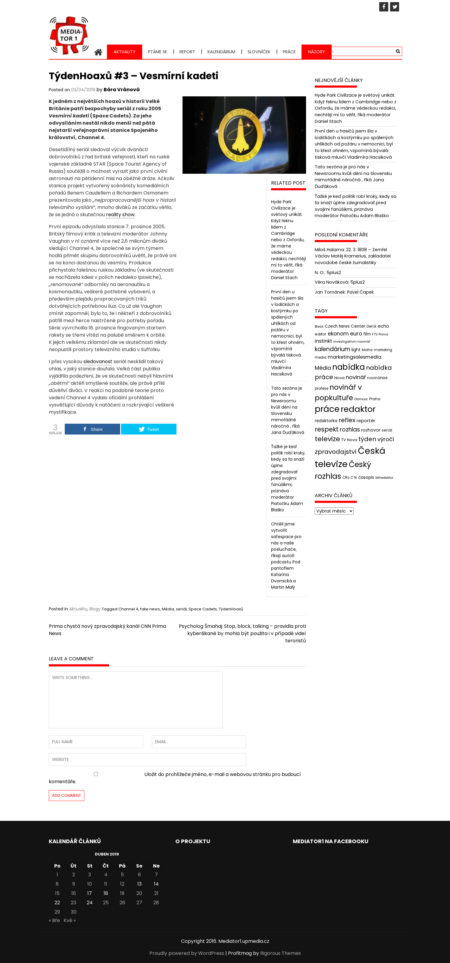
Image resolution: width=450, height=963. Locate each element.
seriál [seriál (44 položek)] (387, 430)
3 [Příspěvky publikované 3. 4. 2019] (89, 874)
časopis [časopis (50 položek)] (366, 477)
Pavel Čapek (360, 292)
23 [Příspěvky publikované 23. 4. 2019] (73, 902)
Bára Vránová (122, 89)
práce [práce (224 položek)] (327, 409)
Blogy (95, 609)
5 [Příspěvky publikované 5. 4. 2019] (122, 874)
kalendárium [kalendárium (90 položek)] (332, 349)
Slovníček (259, 52)
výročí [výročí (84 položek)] (385, 439)
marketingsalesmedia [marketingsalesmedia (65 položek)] (354, 357)
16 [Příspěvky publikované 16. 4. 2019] (73, 893)
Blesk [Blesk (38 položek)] (319, 326)
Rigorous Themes (280, 953)
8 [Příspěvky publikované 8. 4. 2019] (57, 883)
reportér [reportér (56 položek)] (366, 420)
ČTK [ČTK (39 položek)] (354, 477)
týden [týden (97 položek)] (367, 439)
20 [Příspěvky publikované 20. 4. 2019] (139, 893)
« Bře (54, 920)
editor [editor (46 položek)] (321, 334)
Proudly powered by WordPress (186, 953)
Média (168, 609)
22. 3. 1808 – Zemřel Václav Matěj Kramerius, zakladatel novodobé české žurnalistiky (353, 256)
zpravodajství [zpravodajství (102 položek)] (336, 451)
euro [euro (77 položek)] (356, 333)
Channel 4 (128, 609)
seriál (181, 609)
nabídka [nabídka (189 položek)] (348, 366)
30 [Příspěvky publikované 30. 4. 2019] (74, 911)
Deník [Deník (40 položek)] (372, 326)
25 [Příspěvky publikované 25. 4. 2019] (106, 902)
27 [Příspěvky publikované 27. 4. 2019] (139, 902)
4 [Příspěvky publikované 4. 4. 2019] (106, 874)
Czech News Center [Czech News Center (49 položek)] (345, 326)
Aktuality (125, 52)
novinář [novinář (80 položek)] (356, 377)
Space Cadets (203, 609)
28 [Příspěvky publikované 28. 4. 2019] (156, 902)
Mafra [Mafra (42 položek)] (367, 349)
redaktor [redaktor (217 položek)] (358, 409)
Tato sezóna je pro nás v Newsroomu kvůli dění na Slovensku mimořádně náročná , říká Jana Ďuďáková (287, 410)
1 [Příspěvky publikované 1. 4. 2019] (57, 874)
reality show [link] (120, 214)
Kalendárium (221, 52)
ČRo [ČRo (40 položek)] (345, 477)
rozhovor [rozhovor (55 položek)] (370, 430)
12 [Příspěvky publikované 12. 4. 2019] (122, 883)
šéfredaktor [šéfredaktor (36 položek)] (384, 477)
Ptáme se (157, 52)
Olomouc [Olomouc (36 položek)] (361, 399)
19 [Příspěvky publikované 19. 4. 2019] (122, 893)
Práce (289, 52)
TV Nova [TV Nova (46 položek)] (349, 440)
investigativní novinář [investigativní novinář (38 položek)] (351, 341)
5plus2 (334, 272)
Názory (316, 52)
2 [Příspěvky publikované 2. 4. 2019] (73, 874)
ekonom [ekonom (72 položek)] (338, 333)
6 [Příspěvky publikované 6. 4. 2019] (139, 874)
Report (187, 52)
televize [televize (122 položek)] (327, 439)
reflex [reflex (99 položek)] (347, 420)
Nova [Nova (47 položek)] (339, 378)
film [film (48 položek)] (367, 334)
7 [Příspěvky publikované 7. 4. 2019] (156, 874)
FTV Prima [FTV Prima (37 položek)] (380, 334)
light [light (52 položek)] (356, 350)
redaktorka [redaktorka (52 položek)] (326, 421)
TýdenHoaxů (231, 609)
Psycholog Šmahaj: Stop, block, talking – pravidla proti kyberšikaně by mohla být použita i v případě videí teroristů (242, 633)
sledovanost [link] (97, 361)
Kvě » (70, 920)
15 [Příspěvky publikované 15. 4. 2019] (57, 893)
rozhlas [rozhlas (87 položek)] (350, 429)
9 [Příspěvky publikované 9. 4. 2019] (73, 883)
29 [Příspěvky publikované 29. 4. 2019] (57, 911)
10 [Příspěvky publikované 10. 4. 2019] (89, 883)
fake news (150, 609)
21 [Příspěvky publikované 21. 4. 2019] (156, 893)
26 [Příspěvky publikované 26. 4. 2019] (122, 902)
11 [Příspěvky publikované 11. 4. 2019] (105, 883)
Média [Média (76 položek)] (323, 368)
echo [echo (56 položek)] (383, 326)
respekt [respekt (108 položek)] (327, 429)
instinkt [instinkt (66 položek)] (323, 341)
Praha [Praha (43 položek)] (374, 398)
